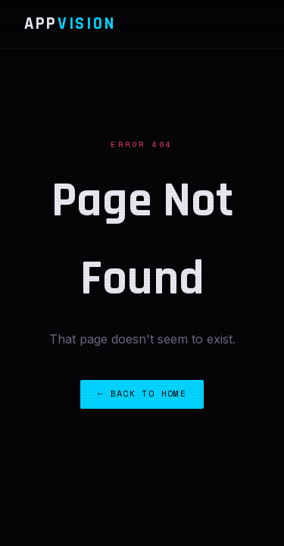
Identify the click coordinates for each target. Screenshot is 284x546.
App (69, 24)
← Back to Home (142, 393)
